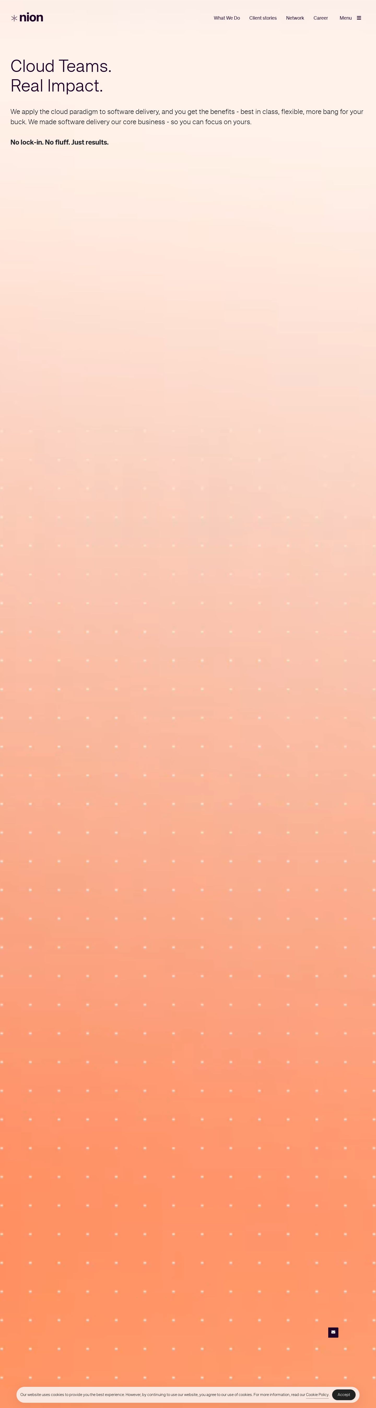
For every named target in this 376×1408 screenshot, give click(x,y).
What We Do (227, 18)
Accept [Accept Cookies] (344, 1395)
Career (321, 18)
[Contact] (333, 1332)
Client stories (263, 18)
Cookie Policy (317, 1395)
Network (295, 18)
